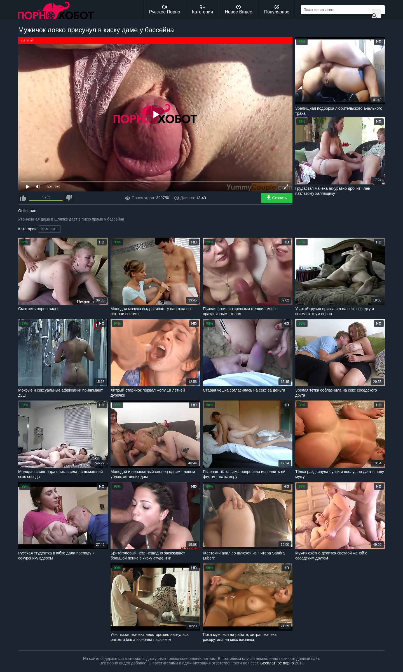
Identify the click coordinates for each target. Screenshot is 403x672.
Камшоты (49, 229)
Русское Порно (164, 9)
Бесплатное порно (277, 663)
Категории (202, 9)
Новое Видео (238, 9)
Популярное (276, 9)
